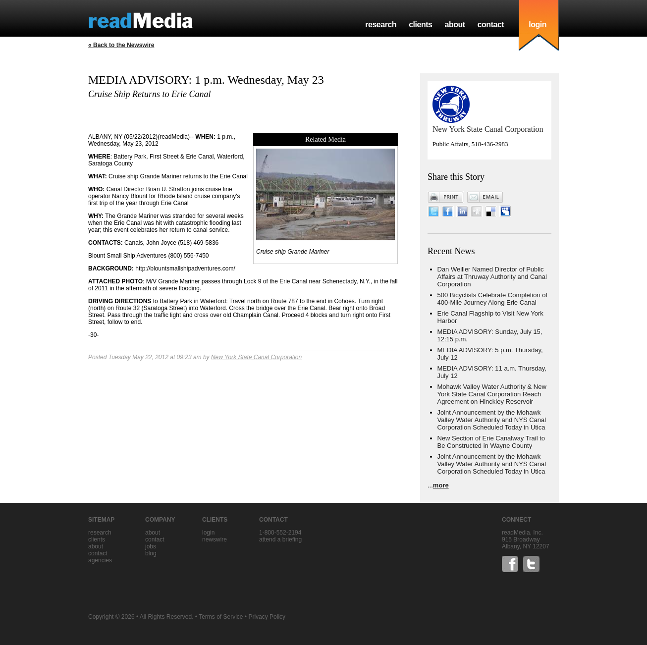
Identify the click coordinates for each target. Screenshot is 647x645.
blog (151, 553)
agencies (100, 560)
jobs (150, 546)
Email (485, 197)
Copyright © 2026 (111, 616)
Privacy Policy (266, 616)
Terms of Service (221, 616)
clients (420, 24)
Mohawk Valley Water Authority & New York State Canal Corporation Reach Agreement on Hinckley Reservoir (491, 394)
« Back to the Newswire (121, 45)
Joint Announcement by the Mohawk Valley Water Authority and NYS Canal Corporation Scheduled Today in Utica (491, 420)
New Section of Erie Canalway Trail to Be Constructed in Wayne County (491, 441)
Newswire (214, 539)
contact (491, 24)
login (537, 24)
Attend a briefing (280, 539)
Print (446, 197)
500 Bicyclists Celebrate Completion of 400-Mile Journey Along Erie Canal (492, 298)
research (380, 24)
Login (208, 532)
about (454, 24)
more (441, 485)
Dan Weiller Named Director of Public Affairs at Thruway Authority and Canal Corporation (492, 277)
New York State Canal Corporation (256, 357)
